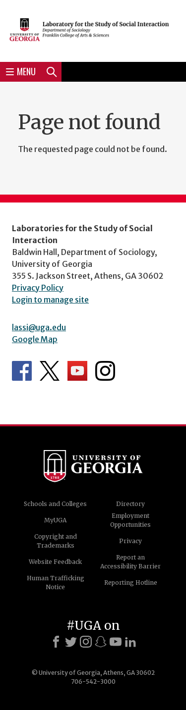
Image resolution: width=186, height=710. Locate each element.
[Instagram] (86, 642)
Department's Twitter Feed (50, 371)
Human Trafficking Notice (55, 582)
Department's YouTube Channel (77, 371)
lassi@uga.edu (39, 327)
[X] (71, 642)
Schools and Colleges (55, 503)
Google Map (35, 339)
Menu (21, 71)
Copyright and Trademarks (55, 541)
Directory (130, 503)
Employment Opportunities (130, 520)
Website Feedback (55, 561)
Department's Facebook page (22, 371)
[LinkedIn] (130, 642)
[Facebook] (56, 642)
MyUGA (55, 520)
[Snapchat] (101, 642)
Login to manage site (50, 299)
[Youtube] (116, 642)
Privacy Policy (37, 288)
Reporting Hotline (130, 582)
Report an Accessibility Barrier (130, 562)
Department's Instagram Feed (105, 371)
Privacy (130, 541)
